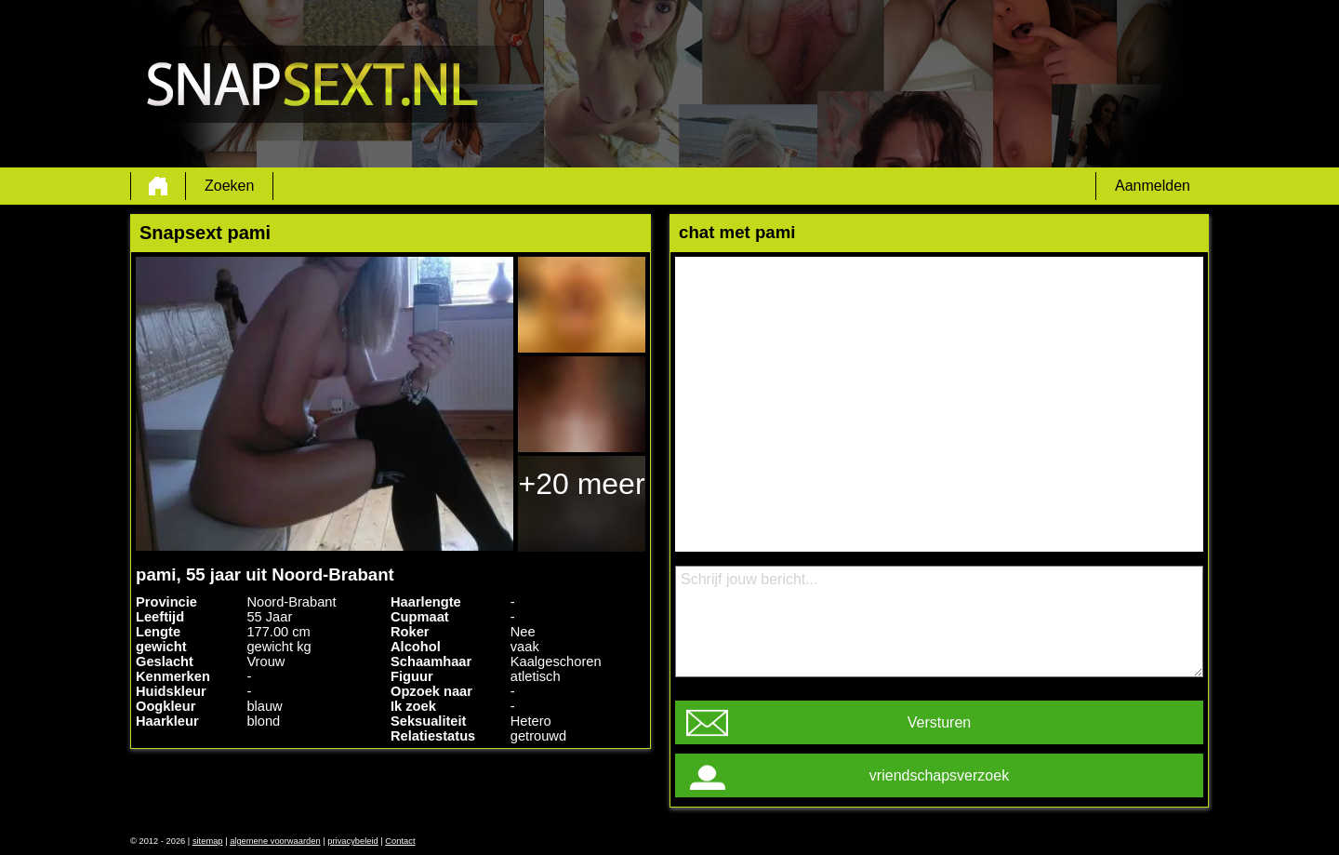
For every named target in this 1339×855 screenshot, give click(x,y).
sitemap (207, 841)
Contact (400, 841)
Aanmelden (1152, 186)
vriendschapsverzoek (939, 775)
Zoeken (229, 186)
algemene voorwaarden (275, 841)
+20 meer (581, 484)
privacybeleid (352, 841)
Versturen (939, 722)
